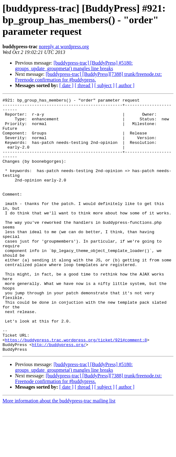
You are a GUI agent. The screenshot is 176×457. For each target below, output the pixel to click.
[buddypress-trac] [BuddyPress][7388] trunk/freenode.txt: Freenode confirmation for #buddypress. (88, 76)
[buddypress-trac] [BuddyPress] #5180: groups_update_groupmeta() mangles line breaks (74, 65)
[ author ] (125, 85)
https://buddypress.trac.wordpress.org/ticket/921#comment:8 (76, 388)
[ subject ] (104, 85)
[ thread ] (84, 85)
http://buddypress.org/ (59, 394)
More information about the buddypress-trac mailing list (59, 451)
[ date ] (66, 85)
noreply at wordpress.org (64, 46)
